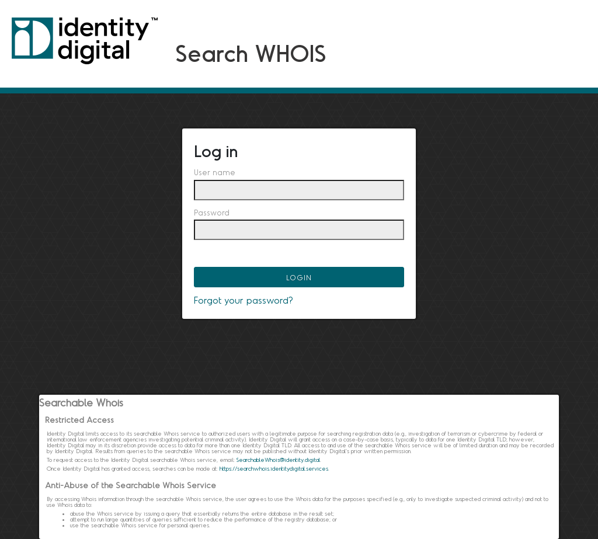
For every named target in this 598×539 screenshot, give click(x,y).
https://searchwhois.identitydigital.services (274, 468)
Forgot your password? (243, 299)
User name (214, 172)
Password (212, 212)
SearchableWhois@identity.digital (278, 459)
